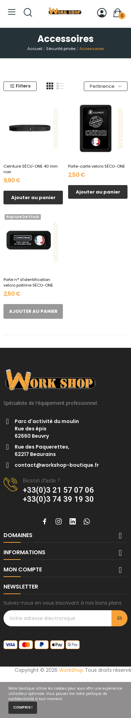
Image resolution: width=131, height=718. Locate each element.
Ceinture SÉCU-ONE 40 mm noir (30, 169)
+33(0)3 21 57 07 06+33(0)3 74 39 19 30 (58, 495)
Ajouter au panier (33, 197)
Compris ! (22, 707)
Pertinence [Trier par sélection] (106, 86)
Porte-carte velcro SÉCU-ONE (96, 166)
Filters (19, 86)
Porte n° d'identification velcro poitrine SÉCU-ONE (28, 282)
